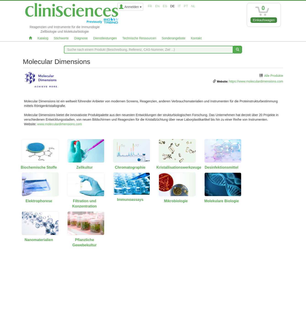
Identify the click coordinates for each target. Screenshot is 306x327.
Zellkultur (84, 167)
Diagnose (81, 38)
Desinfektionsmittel (221, 167)
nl (193, 6)
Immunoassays (130, 200)
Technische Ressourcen (139, 38)
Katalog (42, 38)
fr (150, 6)
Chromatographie (130, 167)
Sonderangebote (173, 38)
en (157, 6)
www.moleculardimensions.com (59, 124)
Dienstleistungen (105, 38)
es (165, 6)
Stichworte (61, 38)
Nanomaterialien (39, 240)
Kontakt (196, 38)
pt (186, 6)
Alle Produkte (273, 75)
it (179, 6)
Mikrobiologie (176, 201)
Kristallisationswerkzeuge (178, 167)
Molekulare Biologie (221, 201)
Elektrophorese (39, 201)
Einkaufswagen (264, 20)
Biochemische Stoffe (39, 167)
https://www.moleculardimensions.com (256, 81)
